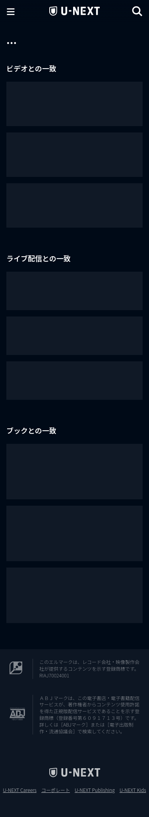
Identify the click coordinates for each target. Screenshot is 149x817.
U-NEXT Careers (20, 790)
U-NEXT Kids (133, 790)
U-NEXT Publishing (95, 790)
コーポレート (55, 790)
